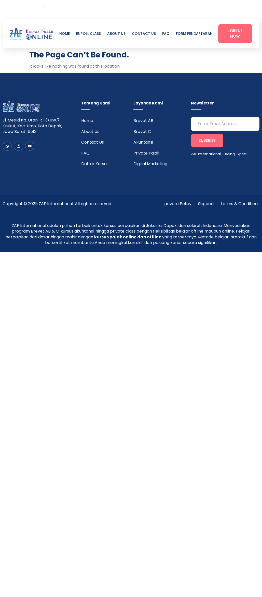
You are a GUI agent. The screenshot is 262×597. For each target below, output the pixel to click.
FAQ (166, 34)
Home (64, 34)
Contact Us (144, 34)
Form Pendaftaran (194, 34)
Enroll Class (88, 34)
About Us (116, 34)
